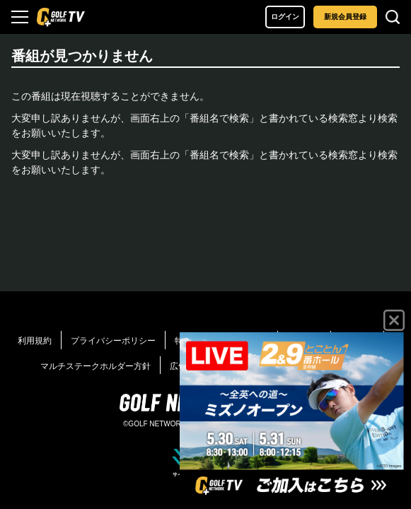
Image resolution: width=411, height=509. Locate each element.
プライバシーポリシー (113, 341)
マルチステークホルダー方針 (95, 366)
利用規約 (35, 341)
